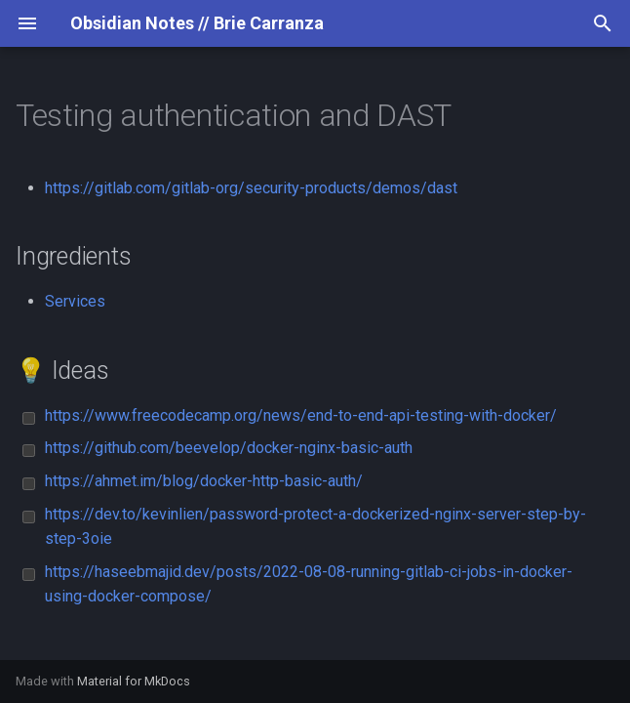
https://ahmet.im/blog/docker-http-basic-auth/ (204, 481)
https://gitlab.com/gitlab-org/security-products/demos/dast (251, 188)
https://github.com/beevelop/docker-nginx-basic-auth (229, 447)
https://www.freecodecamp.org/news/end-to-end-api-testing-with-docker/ (301, 415)
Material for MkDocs (133, 681)
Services (75, 301)
